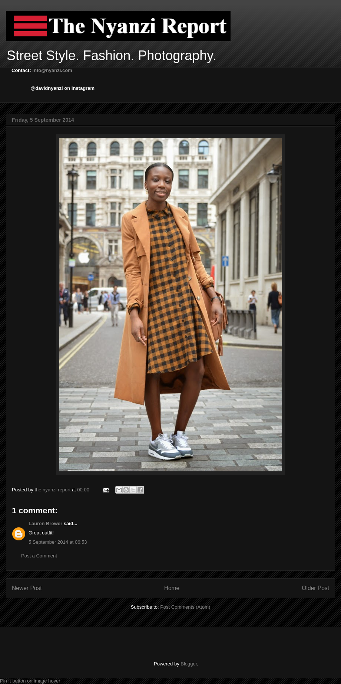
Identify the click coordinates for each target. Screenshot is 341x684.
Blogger (189, 664)
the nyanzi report (53, 489)
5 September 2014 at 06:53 (58, 542)
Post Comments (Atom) (185, 607)
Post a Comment (39, 556)
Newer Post (27, 588)
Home (172, 588)
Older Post (315, 588)
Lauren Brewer (45, 523)
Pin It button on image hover (30, 681)
